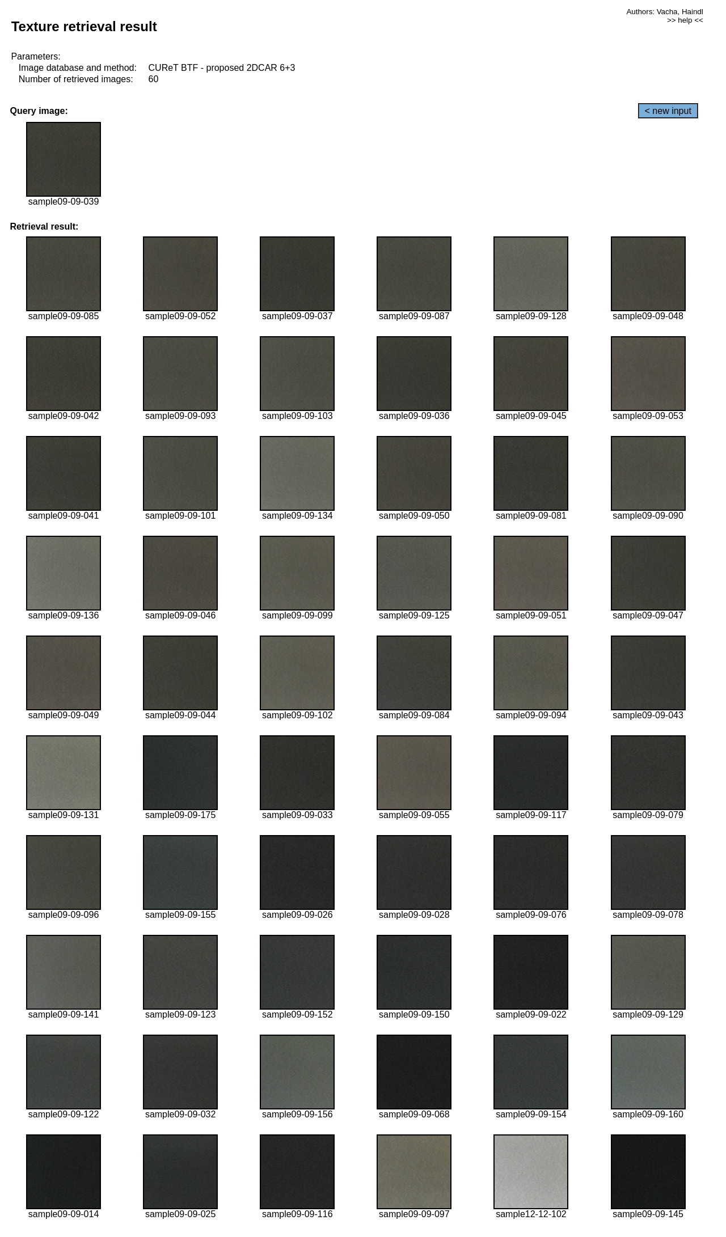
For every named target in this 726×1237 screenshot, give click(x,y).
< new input (668, 111)
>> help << (685, 20)
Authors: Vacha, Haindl (664, 11)
